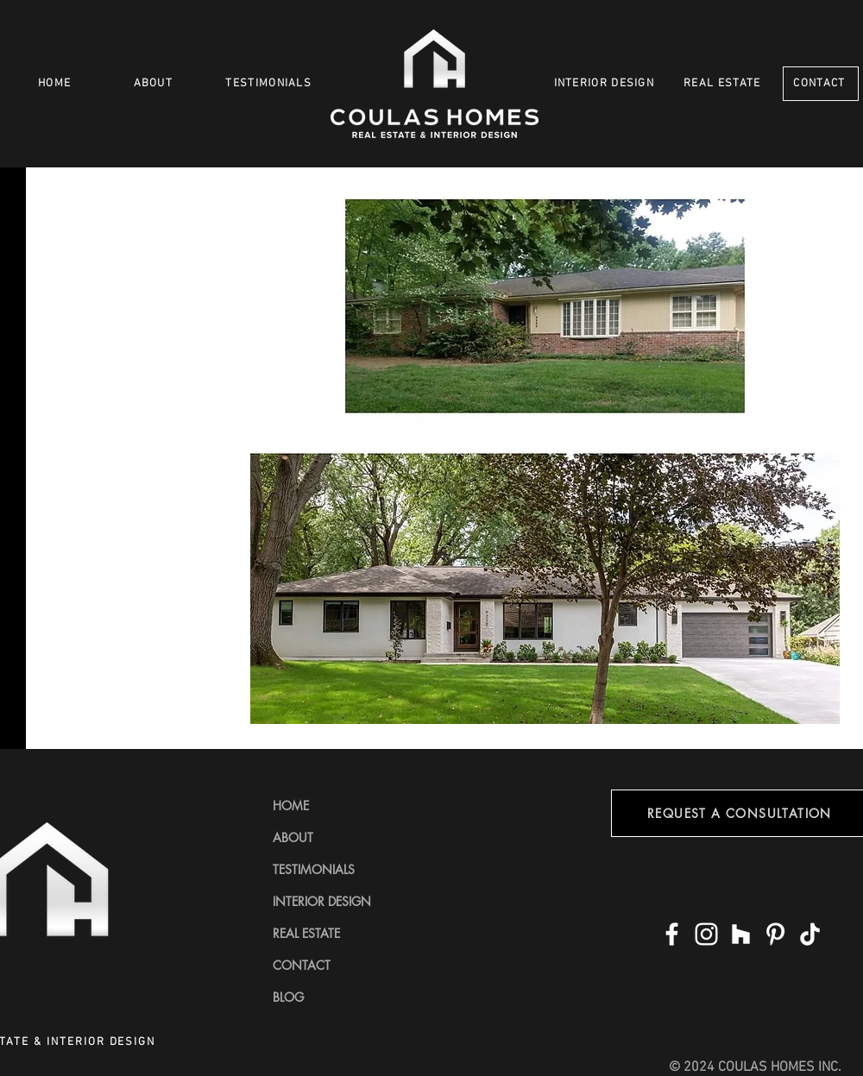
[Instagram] (706, 934)
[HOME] (56, 83)
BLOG (288, 997)
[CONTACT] (821, 83)
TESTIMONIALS (314, 869)
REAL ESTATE (306, 933)
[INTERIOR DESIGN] (605, 83)
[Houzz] (741, 934)
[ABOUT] (155, 83)
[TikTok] (810, 934)
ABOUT (293, 837)
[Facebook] (672, 934)
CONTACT (302, 965)
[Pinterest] (775, 934)
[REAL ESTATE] (724, 83)
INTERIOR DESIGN (322, 901)
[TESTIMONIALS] (270, 83)
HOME (291, 805)
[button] (545, 453)
